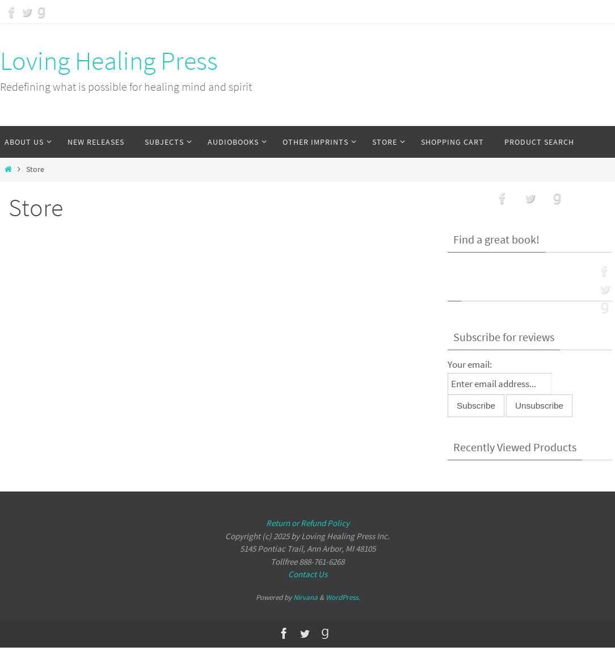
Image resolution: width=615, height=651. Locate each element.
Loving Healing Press (109, 60)
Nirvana (305, 597)
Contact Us (307, 574)
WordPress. (343, 597)
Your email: (470, 364)
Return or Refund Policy (307, 523)
